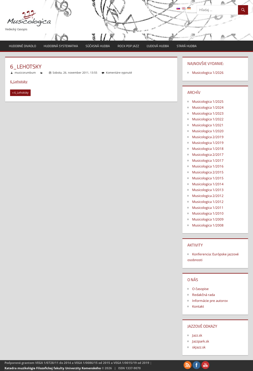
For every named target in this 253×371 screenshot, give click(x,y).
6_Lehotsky (18, 81)
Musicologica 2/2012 (208, 195)
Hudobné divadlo (22, 46)
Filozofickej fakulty (50, 368)
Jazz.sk (197, 335)
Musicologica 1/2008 (208, 225)
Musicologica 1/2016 (208, 166)
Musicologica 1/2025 (208, 101)
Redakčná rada (203, 294)
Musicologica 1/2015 (208, 178)
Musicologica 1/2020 (208, 131)
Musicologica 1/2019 (208, 142)
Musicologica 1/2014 (208, 184)
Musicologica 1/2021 (208, 125)
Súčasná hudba (98, 46)
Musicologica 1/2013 (208, 189)
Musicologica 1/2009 (208, 219)
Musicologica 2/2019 (208, 137)
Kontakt (198, 306)
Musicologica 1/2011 (208, 207)
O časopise (200, 288)
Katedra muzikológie (20, 368)
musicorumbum (25, 72)
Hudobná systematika (61, 46)
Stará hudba (187, 46)
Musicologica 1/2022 (208, 119)
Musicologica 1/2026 (208, 72)
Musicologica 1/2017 (208, 160)
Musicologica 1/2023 (208, 113)
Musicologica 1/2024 (208, 107)
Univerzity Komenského (83, 368)
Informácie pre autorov (210, 300)
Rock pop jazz (128, 46)
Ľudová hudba (158, 46)
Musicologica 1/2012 (208, 201)
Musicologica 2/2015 (208, 172)
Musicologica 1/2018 (208, 148)
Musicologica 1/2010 (208, 213)
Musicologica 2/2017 (208, 154)
